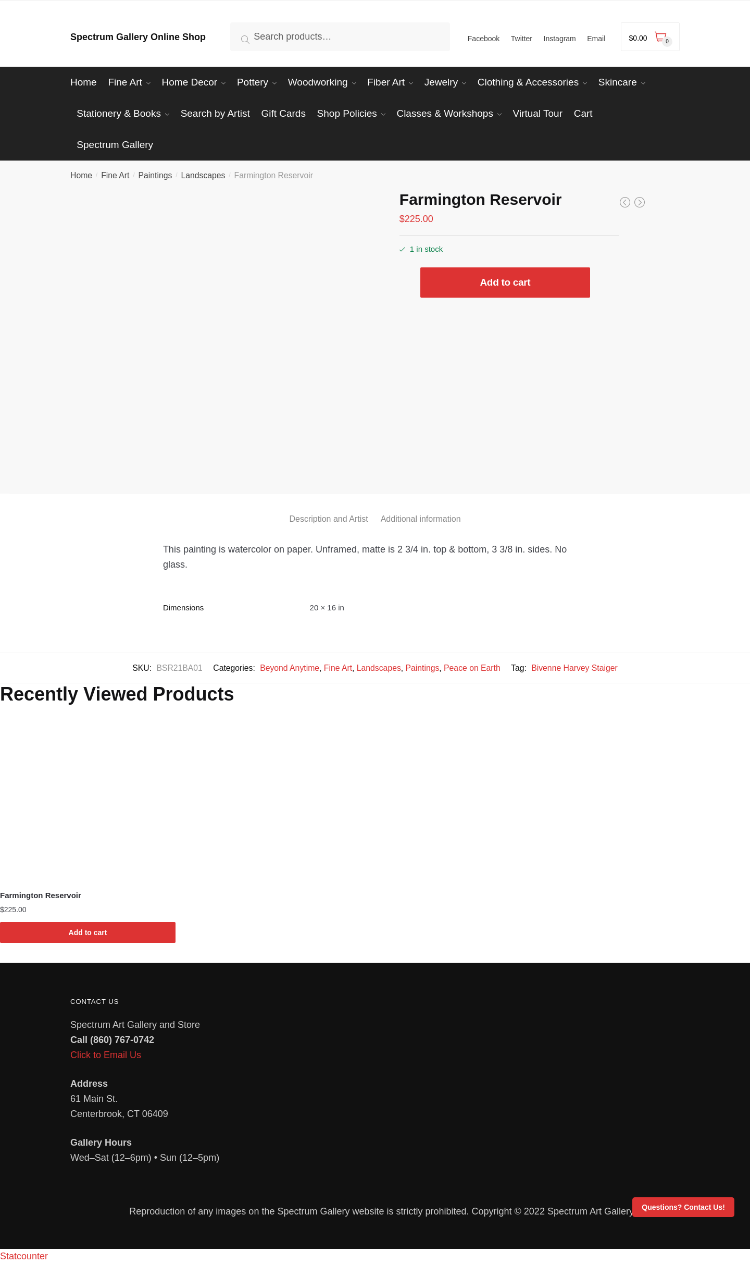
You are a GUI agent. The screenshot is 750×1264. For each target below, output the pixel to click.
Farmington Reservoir (40, 895)
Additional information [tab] (421, 518)
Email (596, 38)
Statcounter (24, 1256)
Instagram (560, 38)
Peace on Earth (472, 668)
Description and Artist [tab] (328, 518)
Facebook (483, 38)
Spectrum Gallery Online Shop (138, 37)
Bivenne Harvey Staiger (574, 668)
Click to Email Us (105, 1055)
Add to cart (505, 282)
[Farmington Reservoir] (88, 799)
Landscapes (203, 175)
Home (81, 175)
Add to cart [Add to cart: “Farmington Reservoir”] (88, 932)
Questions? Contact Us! (683, 1207)
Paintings (155, 175)
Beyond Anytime (289, 668)
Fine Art (115, 175)
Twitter (521, 38)
